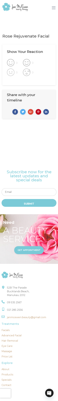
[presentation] (5, 393)
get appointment (29, 250)
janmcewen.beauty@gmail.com (26, 317)
